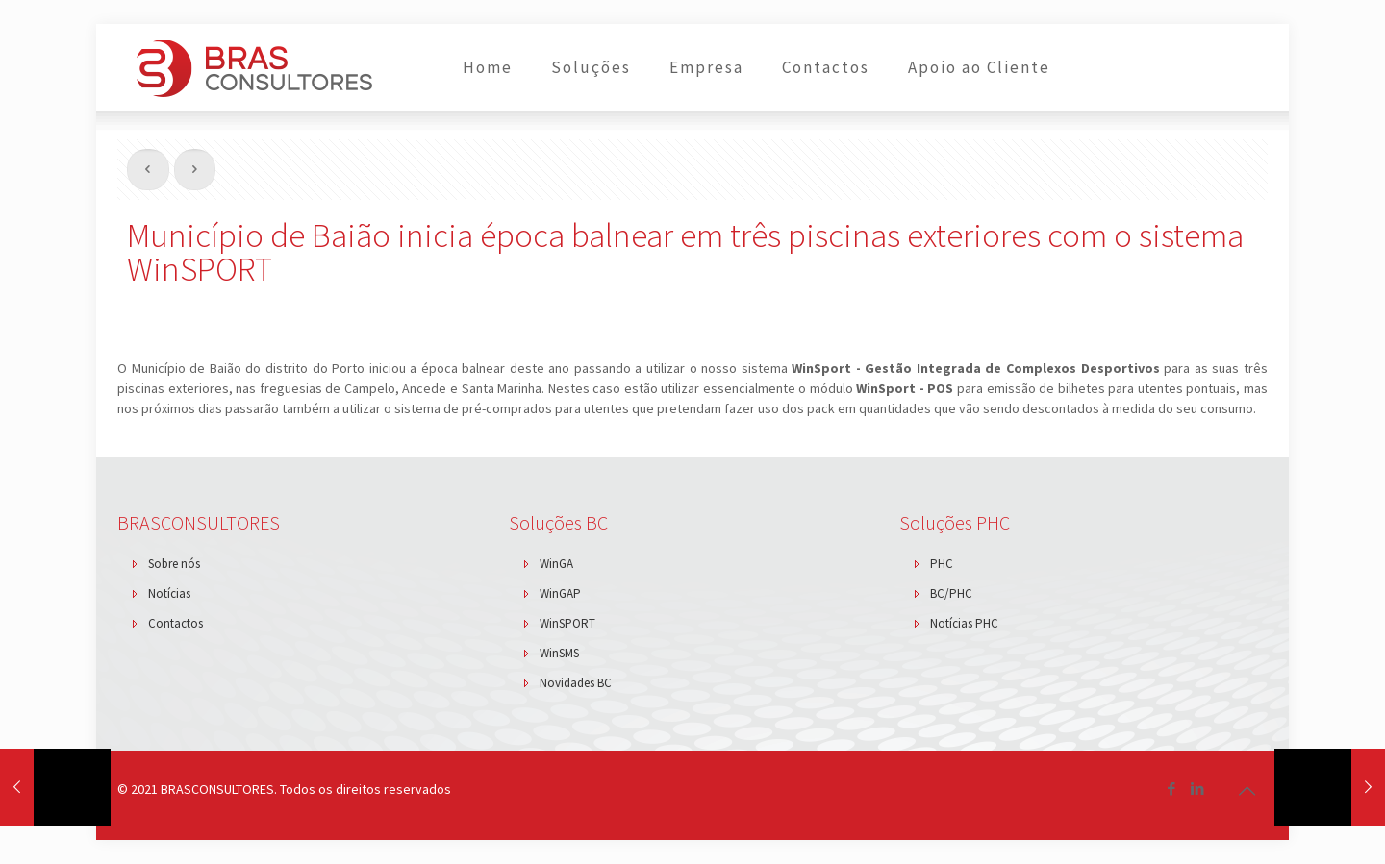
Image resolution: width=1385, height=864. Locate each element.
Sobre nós (174, 563)
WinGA (556, 563)
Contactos (175, 623)
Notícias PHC (964, 623)
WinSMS (559, 653)
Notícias (169, 593)
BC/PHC (951, 593)
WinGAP (560, 593)
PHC (941, 563)
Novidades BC (576, 683)
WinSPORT (567, 623)
